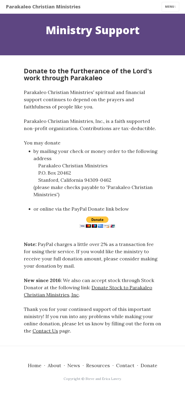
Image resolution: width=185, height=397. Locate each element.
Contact (125, 365)
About (54, 365)
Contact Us (45, 331)
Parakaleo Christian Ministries (43, 6)
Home (34, 365)
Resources (98, 365)
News (73, 365)
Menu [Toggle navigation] (170, 7)
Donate (149, 365)
